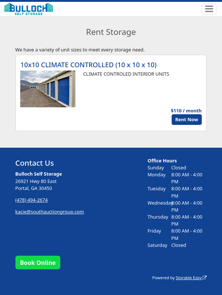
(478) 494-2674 (31, 200)
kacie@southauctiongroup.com (49, 211)
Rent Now (186, 119)
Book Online (38, 263)
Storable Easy (191, 277)
